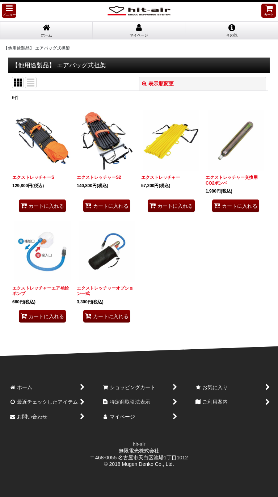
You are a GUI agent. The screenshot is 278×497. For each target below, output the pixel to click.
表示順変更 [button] (158, 84)
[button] (9, 11)
